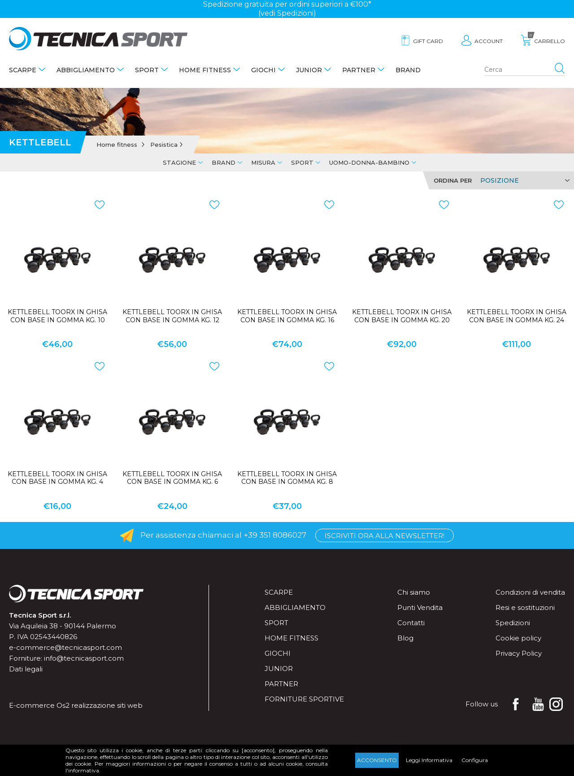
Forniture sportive (304, 699)
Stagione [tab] (179, 162)
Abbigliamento (86, 70)
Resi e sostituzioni (525, 607)
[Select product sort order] (524, 180)
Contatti (411, 622)
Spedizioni (513, 622)
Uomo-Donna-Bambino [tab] (369, 162)
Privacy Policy (519, 653)
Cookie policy (518, 638)
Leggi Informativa (429, 760)
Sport (147, 70)
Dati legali (26, 669)
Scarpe (22, 70)
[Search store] (524, 70)
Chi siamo (413, 592)
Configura (474, 760)
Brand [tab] (223, 162)
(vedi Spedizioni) (287, 13)
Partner (358, 70)
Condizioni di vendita (530, 592)
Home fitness (205, 70)
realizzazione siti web (107, 705)
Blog (405, 638)
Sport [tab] (302, 162)
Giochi (263, 70)
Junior (309, 70)
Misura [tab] (263, 162)
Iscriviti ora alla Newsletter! (384, 535)
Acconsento (377, 760)
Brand (408, 70)
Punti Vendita (420, 607)
